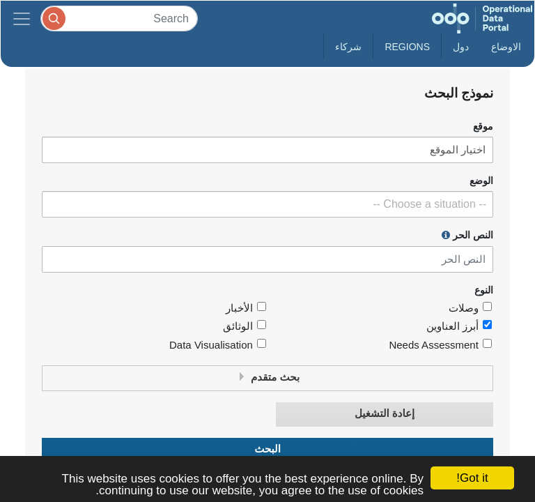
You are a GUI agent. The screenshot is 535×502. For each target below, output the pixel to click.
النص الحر (467, 235)
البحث (267, 449)
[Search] (119, 18)
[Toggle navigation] (21, 18)
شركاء (348, 46)
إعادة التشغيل (384, 414)
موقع (483, 126)
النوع (483, 290)
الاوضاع (506, 46)
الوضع (481, 181)
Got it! (472, 478)
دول (461, 46)
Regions (407, 46)
